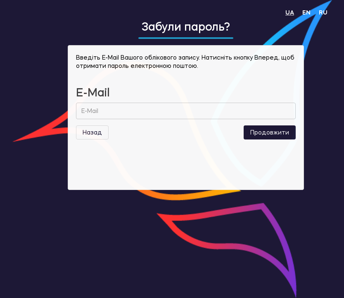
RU (323, 12)
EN (306, 12)
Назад (92, 132)
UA (289, 12)
